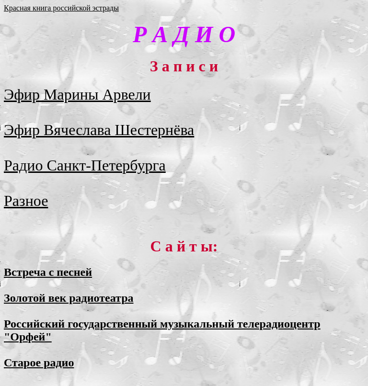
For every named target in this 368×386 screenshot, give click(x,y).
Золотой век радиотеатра (69, 298)
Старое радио (39, 362)
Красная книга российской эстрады (61, 8)
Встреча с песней (48, 272)
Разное (26, 200)
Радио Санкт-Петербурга (85, 165)
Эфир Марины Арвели (77, 94)
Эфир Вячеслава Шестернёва (99, 129)
